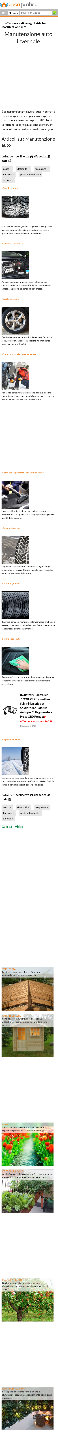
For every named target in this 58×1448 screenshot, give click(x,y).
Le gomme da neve (11, 739)
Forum (13, 13)
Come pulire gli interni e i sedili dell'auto (23, 472)
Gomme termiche (11, 528)
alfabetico (40, 156)
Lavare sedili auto (11, 638)
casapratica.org (22, 23)
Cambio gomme (10, 188)
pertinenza (23, 156)
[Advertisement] (29, 76)
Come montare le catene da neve (19, 354)
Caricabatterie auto (12, 243)
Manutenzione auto (14, 27)
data (5, 160)
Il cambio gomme (10, 583)
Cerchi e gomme (10, 298)
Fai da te (39, 23)
